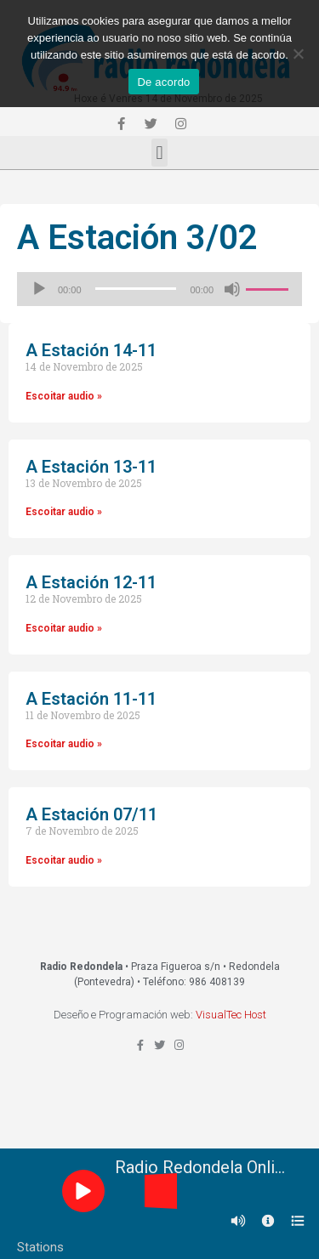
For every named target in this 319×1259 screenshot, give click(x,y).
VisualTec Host (231, 1014)
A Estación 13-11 (91, 467)
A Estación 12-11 (91, 582)
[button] (159, 153)
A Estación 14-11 (91, 350)
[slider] (136, 288)
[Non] (297, 53)
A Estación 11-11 (91, 699)
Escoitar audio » (64, 396)
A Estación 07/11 (91, 814)
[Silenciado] (232, 289)
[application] (159, 289)
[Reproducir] (39, 289)
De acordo (163, 82)
